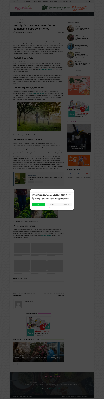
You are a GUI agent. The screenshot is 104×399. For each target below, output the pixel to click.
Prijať (38, 204)
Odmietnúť (52, 204)
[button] (71, 191)
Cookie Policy (50, 207)
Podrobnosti (66, 204)
